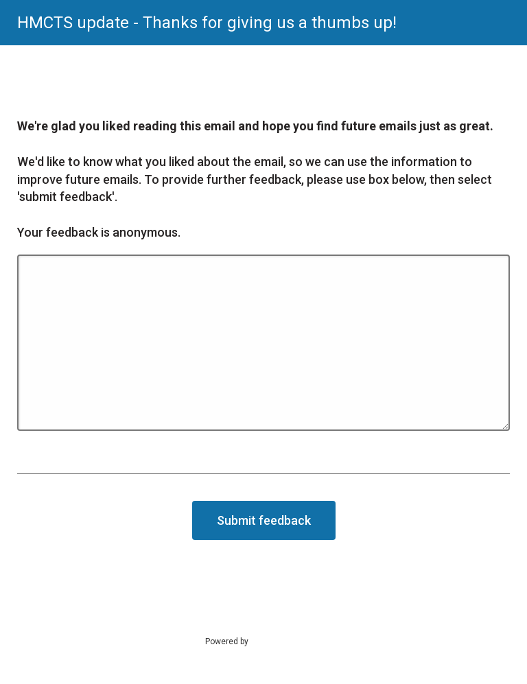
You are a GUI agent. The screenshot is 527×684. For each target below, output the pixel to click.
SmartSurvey (288, 641)
